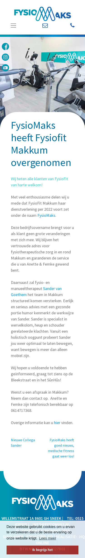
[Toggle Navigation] (15, 25)
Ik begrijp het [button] (42, 550)
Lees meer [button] (47, 538)
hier (57, 422)
